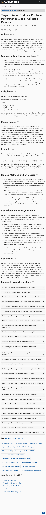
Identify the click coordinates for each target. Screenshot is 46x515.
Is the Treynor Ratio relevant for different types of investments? (20, 394)
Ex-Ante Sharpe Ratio (7, 443)
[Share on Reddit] (10, 29)
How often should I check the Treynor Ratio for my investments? (20, 364)
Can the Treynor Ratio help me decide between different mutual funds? (22, 383)
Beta (40, 443)
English (43, 2)
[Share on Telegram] (16, 29)
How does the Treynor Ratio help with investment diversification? (20, 432)
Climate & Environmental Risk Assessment (13, 455)
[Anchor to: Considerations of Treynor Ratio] (37, 210)
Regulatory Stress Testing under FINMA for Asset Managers (18, 447)
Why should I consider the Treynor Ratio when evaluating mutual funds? (22, 311)
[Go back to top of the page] (43, 513)
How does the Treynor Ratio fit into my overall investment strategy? (21, 409)
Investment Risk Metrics (14, 438)
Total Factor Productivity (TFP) (12, 492)
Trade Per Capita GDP (10, 480)
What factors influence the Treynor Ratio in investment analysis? (20, 297)
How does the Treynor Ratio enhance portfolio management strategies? (22, 337)
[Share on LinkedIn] (8, 29)
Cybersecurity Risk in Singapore (10, 470)
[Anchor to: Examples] (13, 149)
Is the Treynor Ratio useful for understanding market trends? (19, 418)
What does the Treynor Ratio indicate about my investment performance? (23, 306)
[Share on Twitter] (5, 29)
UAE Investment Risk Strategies (29, 462)
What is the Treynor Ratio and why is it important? (16, 292)
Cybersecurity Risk (7, 451)
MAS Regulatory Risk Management (31, 470)
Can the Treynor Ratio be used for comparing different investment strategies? (21, 353)
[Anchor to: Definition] (13, 34)
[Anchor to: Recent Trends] (18, 121)
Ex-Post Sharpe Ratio (21, 443)
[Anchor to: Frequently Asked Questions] (33, 282)
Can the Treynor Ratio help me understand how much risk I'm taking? (22, 399)
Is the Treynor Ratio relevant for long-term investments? (18, 373)
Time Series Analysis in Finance (13, 486)
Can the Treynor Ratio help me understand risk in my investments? (21, 369)
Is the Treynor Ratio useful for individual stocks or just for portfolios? (21, 359)
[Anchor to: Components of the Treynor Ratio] (38, 55)
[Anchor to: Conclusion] (15, 258)
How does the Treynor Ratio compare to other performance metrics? (21, 302)
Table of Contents (7, 6)
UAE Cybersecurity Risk (29, 466)
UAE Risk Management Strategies (11, 466)
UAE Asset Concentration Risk (10, 462)
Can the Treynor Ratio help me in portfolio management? (18, 316)
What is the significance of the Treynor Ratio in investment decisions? (22, 321)
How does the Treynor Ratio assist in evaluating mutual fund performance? (19, 326)
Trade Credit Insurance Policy (12, 483)
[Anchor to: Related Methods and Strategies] (37, 174)
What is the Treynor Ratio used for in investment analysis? (18, 332)
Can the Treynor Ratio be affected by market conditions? (18, 423)
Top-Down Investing (9, 489)
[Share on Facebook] (2, 29)
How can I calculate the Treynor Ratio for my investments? (18, 287)
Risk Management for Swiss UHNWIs (24, 451)
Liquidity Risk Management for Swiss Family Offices (16, 459)
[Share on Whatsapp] (13, 29)
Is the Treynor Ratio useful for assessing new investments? (18, 428)
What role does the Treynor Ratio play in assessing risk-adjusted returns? (23, 378)
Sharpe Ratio (33, 443)
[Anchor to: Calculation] (15, 91)
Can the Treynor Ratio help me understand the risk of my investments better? (21, 389)
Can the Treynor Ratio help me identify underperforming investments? (22, 413)
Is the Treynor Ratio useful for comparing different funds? (18, 404)
